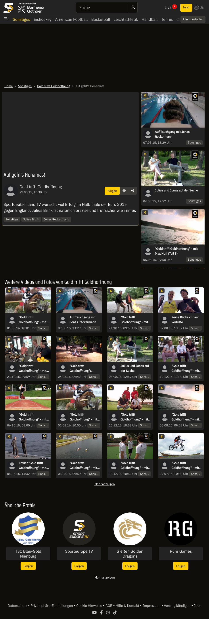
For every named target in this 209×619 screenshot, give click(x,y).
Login (186, 7)
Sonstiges (21, 19)
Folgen (112, 191)
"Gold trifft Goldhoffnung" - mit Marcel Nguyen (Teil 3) (134, 320)
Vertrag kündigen (177, 606)
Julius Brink (31, 219)
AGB (109, 606)
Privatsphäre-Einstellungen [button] (52, 606)
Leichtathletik (126, 19)
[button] (124, 191)
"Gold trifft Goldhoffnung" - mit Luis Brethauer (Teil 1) (185, 465)
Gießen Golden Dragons (130, 553)
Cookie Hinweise (89, 606)
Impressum (152, 606)
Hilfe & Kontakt (128, 606)
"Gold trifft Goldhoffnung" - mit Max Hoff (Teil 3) (176, 251)
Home (8, 86)
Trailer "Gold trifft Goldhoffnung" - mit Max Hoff (32, 465)
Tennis (167, 19)
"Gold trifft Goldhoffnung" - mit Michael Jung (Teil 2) (33, 320)
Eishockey (43, 19)
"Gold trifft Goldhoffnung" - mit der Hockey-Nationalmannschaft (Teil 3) (135, 417)
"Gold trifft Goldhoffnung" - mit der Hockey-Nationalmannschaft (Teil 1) (185, 368)
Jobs (197, 606)
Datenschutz (18, 606)
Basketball (100, 19)
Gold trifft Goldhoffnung (53, 86)
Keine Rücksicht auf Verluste (185, 319)
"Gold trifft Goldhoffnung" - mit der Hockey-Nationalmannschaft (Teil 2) (135, 465)
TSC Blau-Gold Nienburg (28, 553)
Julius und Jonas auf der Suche (176, 190)
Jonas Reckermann (56, 219)
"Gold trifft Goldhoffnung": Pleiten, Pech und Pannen (82, 368)
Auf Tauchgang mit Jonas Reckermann (172, 134)
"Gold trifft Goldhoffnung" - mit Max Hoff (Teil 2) (83, 465)
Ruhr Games (181, 551)
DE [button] (199, 7)
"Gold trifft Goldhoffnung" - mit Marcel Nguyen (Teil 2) (32, 368)
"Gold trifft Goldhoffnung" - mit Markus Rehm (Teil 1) (33, 417)
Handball (150, 19)
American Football (71, 19)
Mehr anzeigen (104, 484)
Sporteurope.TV (79, 551)
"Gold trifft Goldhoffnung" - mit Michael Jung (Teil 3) (84, 417)
